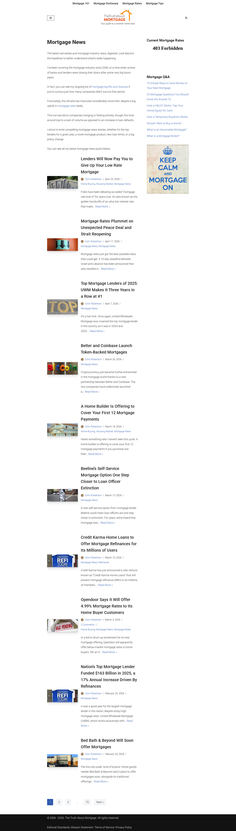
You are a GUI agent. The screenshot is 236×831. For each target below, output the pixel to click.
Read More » (102, 206)
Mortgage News (122, 183)
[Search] (186, 18)
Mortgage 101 (81, 3)
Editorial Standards (58, 827)
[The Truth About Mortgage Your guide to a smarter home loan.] (118, 18)
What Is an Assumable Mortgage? (167, 129)
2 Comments (87, 624)
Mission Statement (82, 827)
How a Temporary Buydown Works (167, 116)
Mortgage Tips (154, 3)
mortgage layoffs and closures (110, 86)
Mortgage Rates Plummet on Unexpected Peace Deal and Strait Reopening (107, 227)
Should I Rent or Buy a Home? (164, 123)
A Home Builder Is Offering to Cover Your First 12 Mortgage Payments (107, 413)
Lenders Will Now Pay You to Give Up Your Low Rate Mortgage (107, 165)
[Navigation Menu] (50, 17)
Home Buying (88, 183)
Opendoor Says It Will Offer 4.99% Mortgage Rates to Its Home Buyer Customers (106, 606)
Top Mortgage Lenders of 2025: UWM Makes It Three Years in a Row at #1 (109, 290)
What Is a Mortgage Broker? (163, 135)
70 (87, 802)
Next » (100, 802)
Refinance (104, 562)
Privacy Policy (123, 827)
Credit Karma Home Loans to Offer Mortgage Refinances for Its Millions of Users (109, 544)
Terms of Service (104, 827)
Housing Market (104, 183)
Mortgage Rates (132, 3)
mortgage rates (67, 105)
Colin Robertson (93, 179)
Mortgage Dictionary (106, 3)
